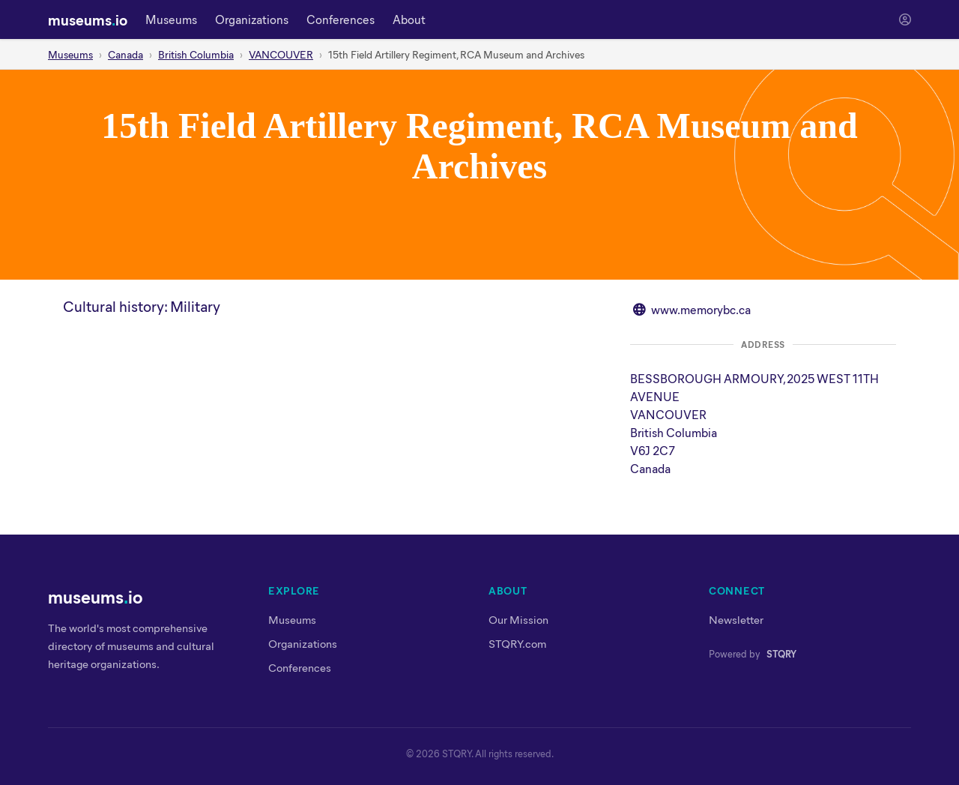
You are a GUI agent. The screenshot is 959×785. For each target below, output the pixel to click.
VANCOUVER (281, 54)
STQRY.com (517, 643)
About (409, 19)
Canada (125, 54)
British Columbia (196, 54)
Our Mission (518, 619)
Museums (171, 19)
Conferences (340, 19)
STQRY (781, 653)
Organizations (251, 19)
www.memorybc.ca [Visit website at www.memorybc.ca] (701, 309)
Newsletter (736, 619)
